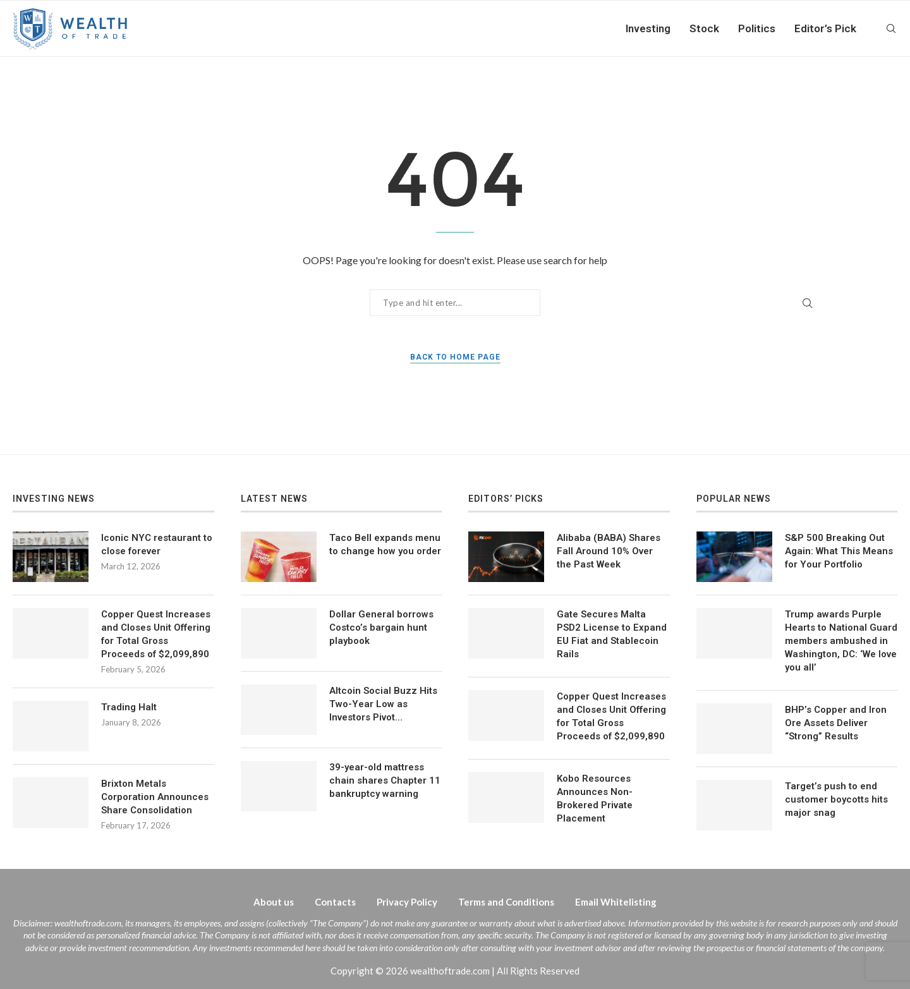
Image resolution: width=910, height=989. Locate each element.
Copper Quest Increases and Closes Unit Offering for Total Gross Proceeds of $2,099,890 (155, 634)
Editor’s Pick (825, 28)
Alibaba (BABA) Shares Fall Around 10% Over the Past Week (608, 551)
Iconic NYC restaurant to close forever (156, 544)
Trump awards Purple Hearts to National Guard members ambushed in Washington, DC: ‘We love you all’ (841, 641)
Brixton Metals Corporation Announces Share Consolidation (155, 797)
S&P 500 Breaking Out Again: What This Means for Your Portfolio (839, 551)
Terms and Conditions (506, 901)
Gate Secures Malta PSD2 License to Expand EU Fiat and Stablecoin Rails (612, 634)
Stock (704, 28)
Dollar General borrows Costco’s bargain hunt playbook (381, 627)
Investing (648, 28)
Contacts (335, 901)
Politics (756, 28)
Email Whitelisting (616, 901)
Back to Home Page (455, 357)
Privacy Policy (407, 901)
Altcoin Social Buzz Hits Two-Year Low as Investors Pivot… (383, 704)
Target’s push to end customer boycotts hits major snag (836, 799)
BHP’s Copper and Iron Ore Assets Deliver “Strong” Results (836, 723)
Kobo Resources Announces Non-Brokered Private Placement (595, 798)
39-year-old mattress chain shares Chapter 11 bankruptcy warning (384, 780)
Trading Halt (129, 707)
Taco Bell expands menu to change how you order (385, 544)
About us (273, 901)
